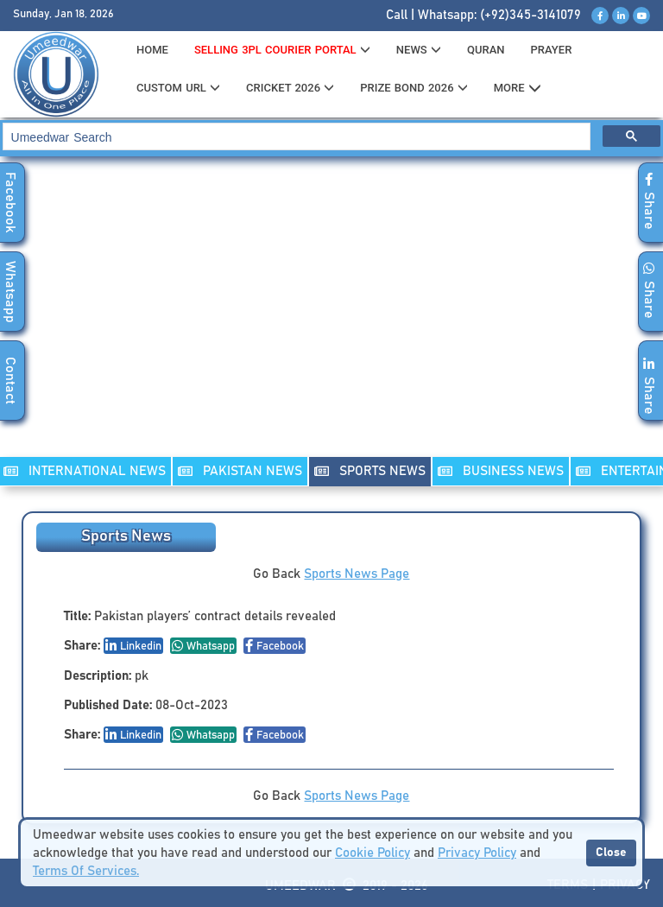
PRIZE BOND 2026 (413, 87)
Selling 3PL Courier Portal (282, 49)
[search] (295, 137)
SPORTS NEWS (370, 471)
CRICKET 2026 (290, 87)
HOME (152, 49)
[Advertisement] (331, 318)
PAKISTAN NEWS (240, 471)
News (418, 49)
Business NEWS (501, 471)
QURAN (486, 49)
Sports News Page (356, 574)
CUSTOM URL (178, 87)
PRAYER (550, 49)
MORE (517, 88)
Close (611, 853)
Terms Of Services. (86, 871)
